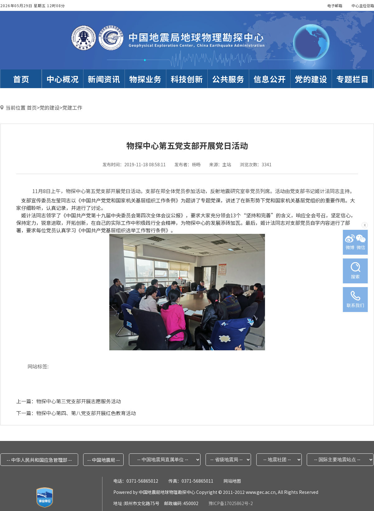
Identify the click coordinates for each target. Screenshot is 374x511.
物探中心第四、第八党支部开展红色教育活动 (86, 413)
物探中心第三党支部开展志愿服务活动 (78, 401)
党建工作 (72, 107)
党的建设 (49, 107)
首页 (32, 107)
